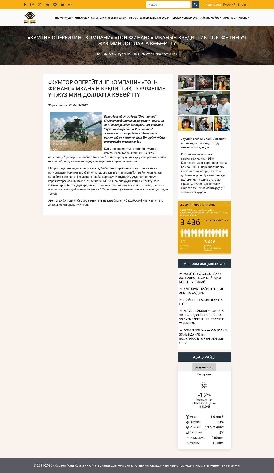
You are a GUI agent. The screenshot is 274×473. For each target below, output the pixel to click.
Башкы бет (105, 54)
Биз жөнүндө (63, 17)
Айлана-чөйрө (210, 17)
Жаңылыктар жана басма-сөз (154, 54)
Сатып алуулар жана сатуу (108, 17)
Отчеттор (229, 17)
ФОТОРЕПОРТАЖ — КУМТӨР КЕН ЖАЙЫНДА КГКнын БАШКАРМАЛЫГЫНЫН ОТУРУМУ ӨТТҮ (203, 336)
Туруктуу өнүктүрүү (184, 17)
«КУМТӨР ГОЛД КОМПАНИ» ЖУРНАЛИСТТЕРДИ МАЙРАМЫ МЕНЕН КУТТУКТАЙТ (200, 278)
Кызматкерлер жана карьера (148, 17)
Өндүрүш (81, 17)
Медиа (243, 17)
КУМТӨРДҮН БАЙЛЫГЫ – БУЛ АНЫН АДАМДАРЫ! (201, 291)
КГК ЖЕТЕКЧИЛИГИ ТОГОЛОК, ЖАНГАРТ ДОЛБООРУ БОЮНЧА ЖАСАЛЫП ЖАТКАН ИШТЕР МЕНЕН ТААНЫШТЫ (203, 317)
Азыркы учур (204, 367)
